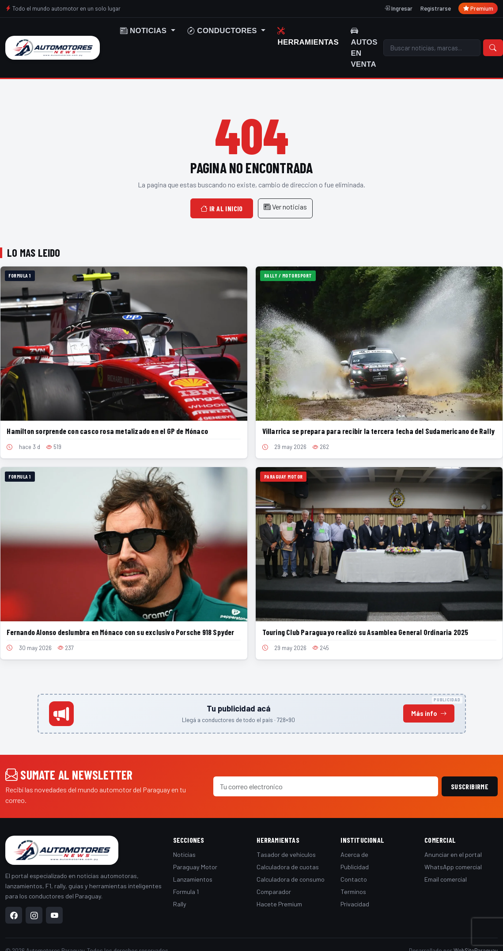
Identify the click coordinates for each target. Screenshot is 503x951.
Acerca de (354, 854)
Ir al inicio (221, 208)
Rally (179, 904)
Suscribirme (469, 786)
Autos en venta (364, 47)
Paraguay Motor (195, 867)
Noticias (184, 854)
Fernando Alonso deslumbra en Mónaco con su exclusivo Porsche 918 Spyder (120, 632)
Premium (478, 8)
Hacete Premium (279, 904)
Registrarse (435, 8)
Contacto (353, 879)
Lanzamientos (192, 879)
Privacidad (354, 904)
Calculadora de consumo (291, 879)
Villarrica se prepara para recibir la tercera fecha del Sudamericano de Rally (378, 430)
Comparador (274, 891)
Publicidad (354, 867)
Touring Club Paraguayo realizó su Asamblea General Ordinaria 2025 (365, 632)
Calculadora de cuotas (288, 867)
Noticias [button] (144, 31)
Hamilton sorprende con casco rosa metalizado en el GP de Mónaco (107, 430)
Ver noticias (285, 206)
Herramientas (308, 36)
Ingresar (398, 8)
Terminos (353, 891)
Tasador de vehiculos (286, 854)
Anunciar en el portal (453, 854)
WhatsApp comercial (453, 867)
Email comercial (445, 879)
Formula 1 (186, 891)
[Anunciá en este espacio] (252, 714)
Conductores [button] (223, 31)
